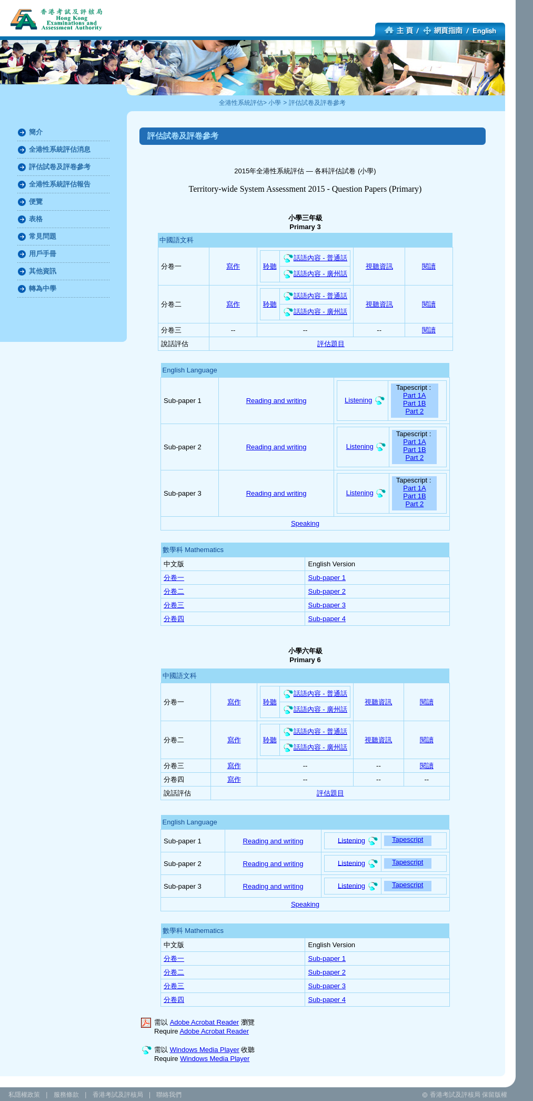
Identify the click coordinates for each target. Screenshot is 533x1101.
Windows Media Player (204, 1050)
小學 (274, 102)
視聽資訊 (379, 266)
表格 (36, 219)
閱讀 (429, 266)
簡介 (36, 132)
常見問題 (42, 236)
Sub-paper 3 (327, 605)
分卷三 (174, 605)
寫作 (233, 266)
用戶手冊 (42, 254)
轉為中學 (42, 288)
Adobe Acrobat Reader (204, 1022)
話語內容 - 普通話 (315, 258)
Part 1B (414, 403)
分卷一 (174, 578)
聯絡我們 (169, 1094)
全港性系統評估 (241, 102)
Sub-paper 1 (327, 578)
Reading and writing (276, 401)
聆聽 (270, 266)
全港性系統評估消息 (59, 149)
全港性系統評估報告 (59, 184)
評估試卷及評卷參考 (317, 102)
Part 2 (414, 411)
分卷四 (174, 619)
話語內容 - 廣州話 (315, 274)
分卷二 (174, 591)
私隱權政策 (24, 1094)
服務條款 (66, 1094)
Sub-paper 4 (327, 619)
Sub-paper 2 (327, 591)
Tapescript (407, 839)
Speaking (305, 523)
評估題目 (331, 344)
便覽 (36, 201)
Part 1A (414, 395)
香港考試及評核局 (118, 1094)
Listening (358, 400)
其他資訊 (42, 271)
